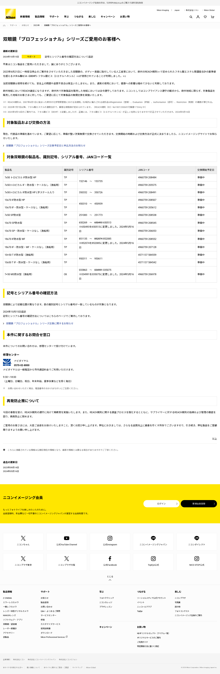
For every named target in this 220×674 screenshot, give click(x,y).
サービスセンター (48, 615)
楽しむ (92, 16)
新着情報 (25, 16)
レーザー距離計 (10, 628)
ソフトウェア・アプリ (13, 620)
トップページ (4, 25)
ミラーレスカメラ (11, 602)
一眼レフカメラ (10, 607)
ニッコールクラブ (144, 607)
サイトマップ (77, 668)
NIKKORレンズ (9, 615)
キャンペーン (108, 16)
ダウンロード (46, 633)
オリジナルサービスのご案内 (149, 638)
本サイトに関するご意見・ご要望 (56, 668)
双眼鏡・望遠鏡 (10, 624)
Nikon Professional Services (53, 637)
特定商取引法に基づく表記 (148, 646)
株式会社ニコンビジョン (68, 660)
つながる (79, 16)
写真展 (177, 602)
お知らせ (25, 25)
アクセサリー (9, 633)
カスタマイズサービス (50, 624)
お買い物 (125, 16)
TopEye (139, 611)
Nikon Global (209, 10)
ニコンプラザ (180, 598)
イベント (140, 602)
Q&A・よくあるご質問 (50, 611)
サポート (54, 16)
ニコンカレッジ (105, 602)
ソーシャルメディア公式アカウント (151, 598)
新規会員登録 (199, 503)
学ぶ (66, 16)
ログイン (161, 503)
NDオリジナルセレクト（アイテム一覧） (153, 633)
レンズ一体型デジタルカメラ (15, 611)
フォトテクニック (106, 598)
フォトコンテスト (182, 611)
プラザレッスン (105, 607)
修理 (43, 620)
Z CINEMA (7, 598)
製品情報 (39, 16)
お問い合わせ (46, 607)
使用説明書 (46, 628)
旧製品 (6, 637)
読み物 (177, 607)
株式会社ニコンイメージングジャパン (42, 660)
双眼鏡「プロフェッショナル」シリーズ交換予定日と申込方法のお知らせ (45, 145)
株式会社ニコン (192, 10)
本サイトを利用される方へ (13, 668)
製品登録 (45, 602)
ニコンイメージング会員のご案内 (188, 615)
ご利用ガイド (142, 642)
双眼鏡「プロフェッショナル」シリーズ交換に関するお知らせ (39, 323)
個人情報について (33, 668)
